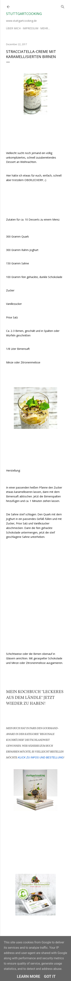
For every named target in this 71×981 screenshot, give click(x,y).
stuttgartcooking (24, 13)
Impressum (30, 28)
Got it (50, 976)
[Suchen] (62, 6)
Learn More (28, 976)
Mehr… (45, 28)
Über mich (13, 28)
